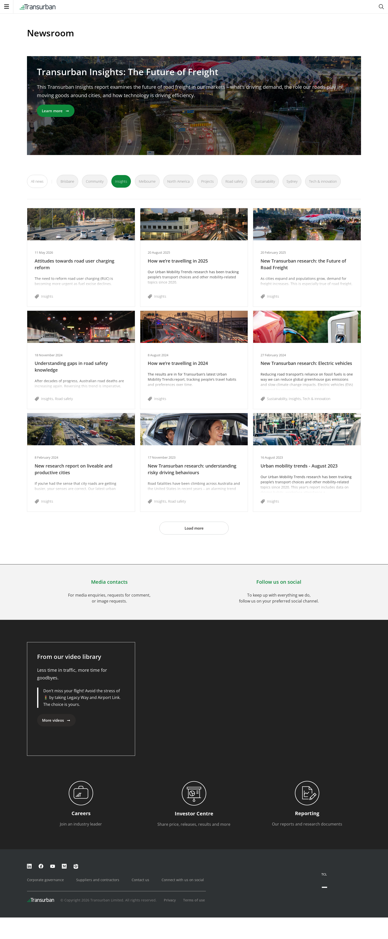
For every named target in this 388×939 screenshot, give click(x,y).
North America (178, 181)
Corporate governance (45, 879)
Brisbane (67, 181)
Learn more (56, 110)
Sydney (292, 181)
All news (37, 181)
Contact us (140, 879)
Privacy (170, 900)
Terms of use (194, 900)
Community (94, 181)
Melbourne (147, 181)
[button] (81, 257)
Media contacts (109, 582)
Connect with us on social (183, 879)
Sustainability (265, 181)
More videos (56, 720)
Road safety (234, 181)
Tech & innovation (323, 181)
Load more (194, 528)
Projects (207, 181)
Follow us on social (278, 582)
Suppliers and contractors (97, 879)
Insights (121, 181)
